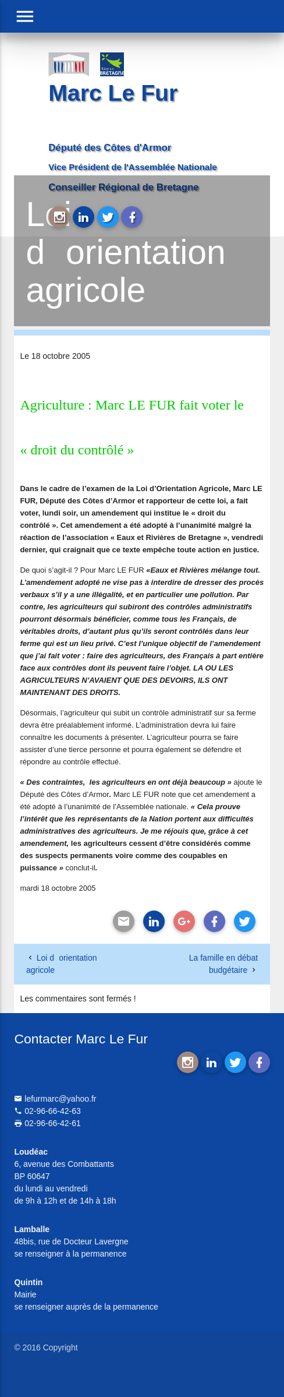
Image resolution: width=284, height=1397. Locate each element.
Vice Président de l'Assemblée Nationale (132, 167)
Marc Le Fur (113, 92)
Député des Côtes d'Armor (109, 147)
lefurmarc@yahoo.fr (55, 1098)
